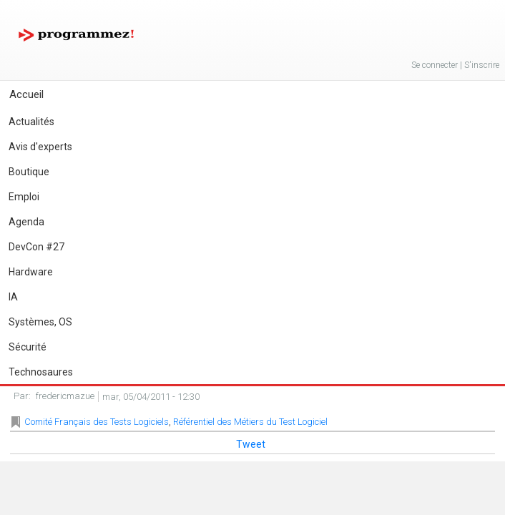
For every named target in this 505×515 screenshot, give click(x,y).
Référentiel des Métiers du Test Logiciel (250, 421)
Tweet (250, 444)
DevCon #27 (36, 246)
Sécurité (27, 347)
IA (13, 297)
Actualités (31, 121)
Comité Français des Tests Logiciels (96, 421)
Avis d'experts (40, 146)
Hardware (31, 272)
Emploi (24, 196)
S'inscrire (481, 65)
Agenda (26, 221)
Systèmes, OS (40, 322)
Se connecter (434, 65)
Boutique (29, 171)
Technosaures (41, 372)
